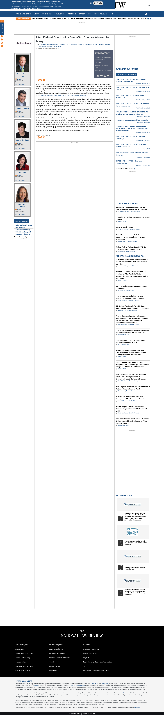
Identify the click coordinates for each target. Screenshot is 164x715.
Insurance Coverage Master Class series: (134, 568)
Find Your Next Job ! (21, 221)
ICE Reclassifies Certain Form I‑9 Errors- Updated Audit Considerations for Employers (132, 307)
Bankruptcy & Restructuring (24, 653)
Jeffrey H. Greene (123, 229)
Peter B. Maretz (130, 391)
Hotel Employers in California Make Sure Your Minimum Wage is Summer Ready (133, 388)
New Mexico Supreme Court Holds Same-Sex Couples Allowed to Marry (62, 95)
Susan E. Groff (122, 369)
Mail (102, 75)
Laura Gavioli (121, 251)
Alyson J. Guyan (122, 324)
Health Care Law (54, 666)
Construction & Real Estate (24, 666)
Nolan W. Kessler (122, 401)
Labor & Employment (90, 653)
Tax (84, 666)
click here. (137, 707)
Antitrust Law (19, 649)
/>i (108, 75)
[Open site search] (146, 14)
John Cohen (121, 290)
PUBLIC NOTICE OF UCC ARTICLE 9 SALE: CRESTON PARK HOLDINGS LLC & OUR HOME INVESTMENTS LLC (132, 128)
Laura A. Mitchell (122, 266)
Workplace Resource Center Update (50, 46)
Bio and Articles (20, 84)
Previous (148, 18)
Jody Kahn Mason (123, 381)
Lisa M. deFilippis (22, 140)
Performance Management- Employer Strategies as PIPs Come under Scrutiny (130, 398)
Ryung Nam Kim (132, 310)
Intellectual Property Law (91, 649)
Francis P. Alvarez (22, 108)
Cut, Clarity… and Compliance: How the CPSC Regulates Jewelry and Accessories (131, 208)
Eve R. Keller (132, 401)
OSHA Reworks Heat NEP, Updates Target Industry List (131, 287)
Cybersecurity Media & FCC (24, 670)
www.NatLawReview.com (78, 685)
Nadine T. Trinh (122, 310)
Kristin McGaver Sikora (133, 211)
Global (51, 662)
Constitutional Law (100, 60)
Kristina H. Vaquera (134, 300)
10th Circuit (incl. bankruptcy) (103, 70)
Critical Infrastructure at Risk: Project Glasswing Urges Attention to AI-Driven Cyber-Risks (130, 237)
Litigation (86, 658)
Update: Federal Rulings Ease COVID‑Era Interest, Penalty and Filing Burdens (131, 248)
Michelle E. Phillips (22, 205)
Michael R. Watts (122, 300)
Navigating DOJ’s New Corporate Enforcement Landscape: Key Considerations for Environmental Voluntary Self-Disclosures (87, 18)
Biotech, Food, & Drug (22, 658)
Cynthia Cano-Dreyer (124, 425)
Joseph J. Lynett (122, 280)
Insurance (86, 645)
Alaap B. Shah (122, 241)
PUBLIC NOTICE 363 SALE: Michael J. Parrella (132, 120)
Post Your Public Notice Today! (126, 74)
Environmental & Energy (57, 649)
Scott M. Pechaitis (133, 266)
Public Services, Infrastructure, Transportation (98, 662)
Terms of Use (94, 684)
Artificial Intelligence (21, 645)
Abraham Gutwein (131, 251)
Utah (96, 68)
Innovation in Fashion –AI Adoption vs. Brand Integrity (132, 218)
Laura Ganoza (122, 211)
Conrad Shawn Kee (22, 75)
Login (149, 5)
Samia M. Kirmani (123, 413)
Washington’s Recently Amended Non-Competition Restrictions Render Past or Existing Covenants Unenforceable (131, 352)
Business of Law (20, 662)
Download (105, 75)
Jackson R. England (134, 229)
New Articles (2, 28)
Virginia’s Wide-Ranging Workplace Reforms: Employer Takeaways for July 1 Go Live (132, 331)
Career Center (85, 14)
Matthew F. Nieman (133, 324)
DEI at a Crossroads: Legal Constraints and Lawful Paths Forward (135, 542)
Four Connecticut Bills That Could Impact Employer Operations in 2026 (131, 341)
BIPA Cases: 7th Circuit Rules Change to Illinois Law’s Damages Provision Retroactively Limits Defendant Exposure (131, 377)
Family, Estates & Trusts (57, 653)
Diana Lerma (121, 391)
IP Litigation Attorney (22, 229)
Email (19, 79)
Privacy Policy (105, 684)
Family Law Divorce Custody (103, 57)
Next (150, 18)
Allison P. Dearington (123, 344)
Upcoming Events (124, 495)
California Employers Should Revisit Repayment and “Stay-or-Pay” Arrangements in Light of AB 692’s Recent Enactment (132, 364)
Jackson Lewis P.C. (104, 44)
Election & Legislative (56, 645)
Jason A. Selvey (133, 381)
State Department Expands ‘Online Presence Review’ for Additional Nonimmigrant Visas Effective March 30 (132, 421)
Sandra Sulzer (122, 221)
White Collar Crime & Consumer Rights (96, 670)
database (36, 685)
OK (91, 3)
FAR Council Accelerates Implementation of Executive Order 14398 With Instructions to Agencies (132, 262)
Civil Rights (98, 62)
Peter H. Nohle (122, 356)
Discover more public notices (124, 169)
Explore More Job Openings (22, 237)
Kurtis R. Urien (130, 290)
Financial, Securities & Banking (59, 658)
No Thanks (98, 3)
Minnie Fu (22, 172)
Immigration (53, 670)
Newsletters (59, 14)
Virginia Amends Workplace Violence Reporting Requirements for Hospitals (130, 297)
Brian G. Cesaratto (132, 241)
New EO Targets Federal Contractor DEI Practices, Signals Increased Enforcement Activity (131, 409)
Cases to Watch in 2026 (124, 227)
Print (98, 75)
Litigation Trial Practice (101, 65)
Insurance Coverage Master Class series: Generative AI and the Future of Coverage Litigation (135, 592)
